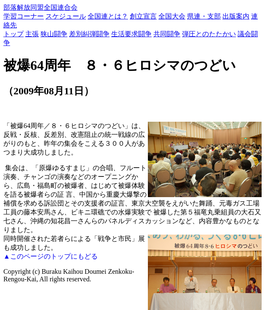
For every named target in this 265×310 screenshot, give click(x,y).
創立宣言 (143, 16)
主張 (32, 33)
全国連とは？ (108, 16)
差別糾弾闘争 (89, 33)
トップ (13, 33)
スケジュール (66, 16)
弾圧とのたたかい (209, 33)
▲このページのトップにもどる (50, 256)
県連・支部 (204, 16)
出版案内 (235, 16)
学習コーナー (23, 16)
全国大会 (171, 16)
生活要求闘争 (131, 33)
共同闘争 (166, 33)
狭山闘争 (53, 33)
